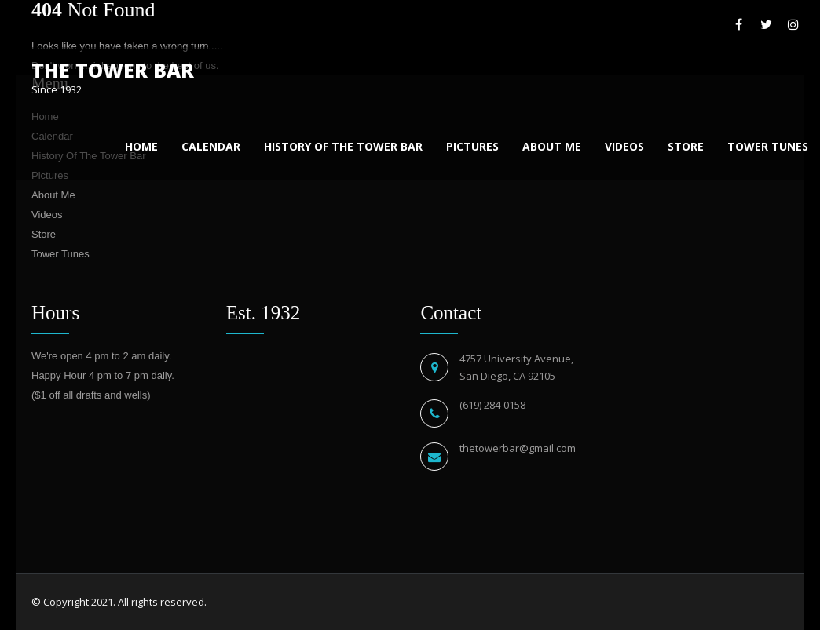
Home (141, 146)
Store (686, 146)
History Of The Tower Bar (343, 146)
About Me (551, 146)
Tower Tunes (767, 146)
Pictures (472, 146)
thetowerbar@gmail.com (517, 448)
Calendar (210, 146)
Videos (624, 146)
